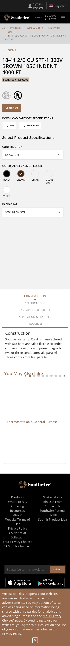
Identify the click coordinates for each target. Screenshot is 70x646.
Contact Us (11, 107)
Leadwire (54, 27)
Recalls (52, 515)
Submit (57, 569)
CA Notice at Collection (17, 535)
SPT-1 (11, 31)
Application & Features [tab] (35, 317)
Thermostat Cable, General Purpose (32, 422)
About (17, 515)
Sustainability (52, 497)
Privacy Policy (11, 634)
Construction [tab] (35, 296)
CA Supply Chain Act (18, 546)
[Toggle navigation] (63, 17)
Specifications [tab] (35, 303)
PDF (9, 125)
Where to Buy (17, 502)
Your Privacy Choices (17, 542)
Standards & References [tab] (35, 310)
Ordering (17, 506)
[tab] (30, 376)
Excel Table (30, 125)
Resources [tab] (35, 323)
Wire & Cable (35, 27)
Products (15, 27)
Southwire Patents (53, 511)
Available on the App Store (19, 582)
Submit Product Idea (52, 520)
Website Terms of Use (17, 522)
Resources (17, 511)
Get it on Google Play (51, 582)
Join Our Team (53, 502)
